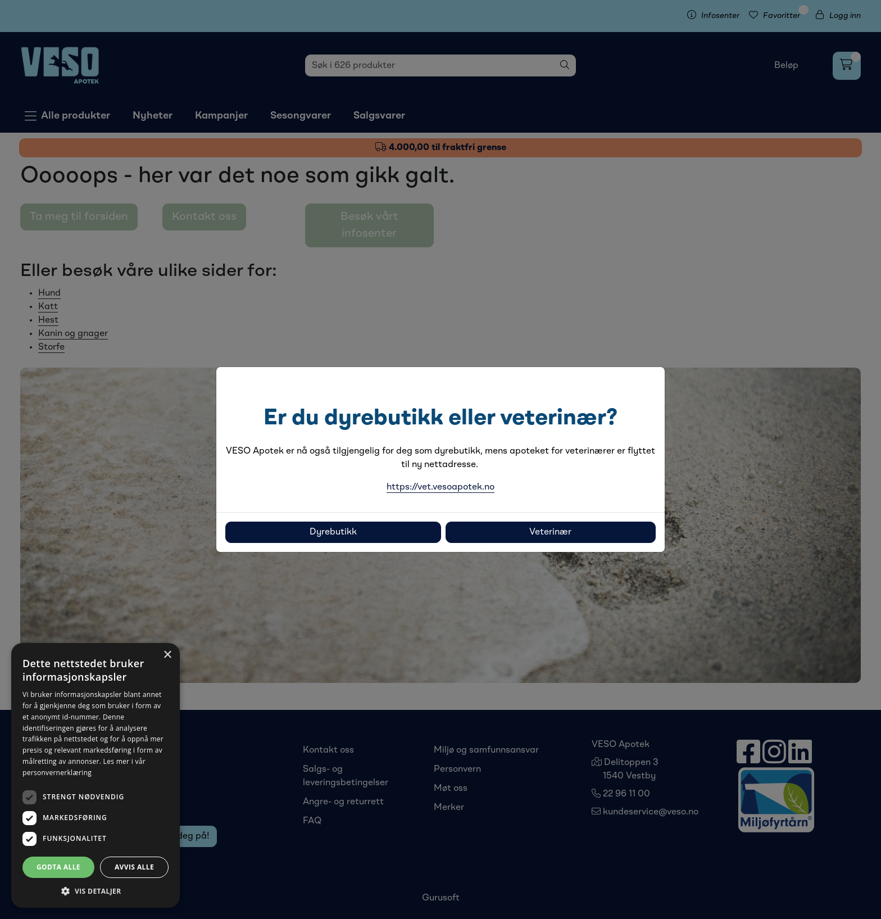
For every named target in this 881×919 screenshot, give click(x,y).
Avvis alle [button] (134, 867)
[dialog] (95, 775)
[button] (95, 891)
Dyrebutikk (333, 532)
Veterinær (550, 532)
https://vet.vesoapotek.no (440, 487)
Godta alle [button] (58, 867)
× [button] (167, 655)
